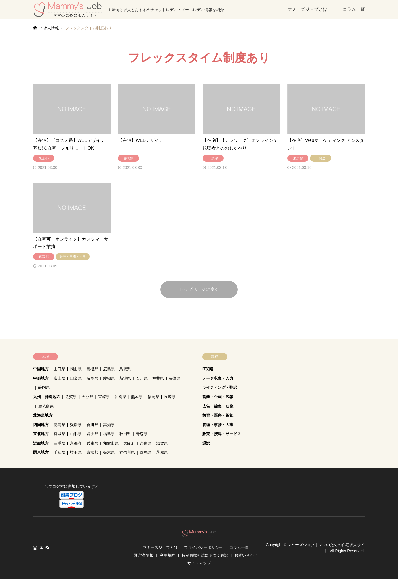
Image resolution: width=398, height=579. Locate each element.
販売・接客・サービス (221, 434)
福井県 (158, 378)
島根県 (92, 369)
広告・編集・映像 (217, 406)
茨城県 (162, 452)
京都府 (76, 443)
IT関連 (207, 369)
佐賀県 (71, 397)
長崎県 (170, 397)
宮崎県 (104, 397)
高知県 (109, 424)
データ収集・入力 (217, 378)
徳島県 (59, 424)
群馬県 (145, 452)
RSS (47, 547)
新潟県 (125, 378)
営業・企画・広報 (217, 397)
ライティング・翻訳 (219, 387)
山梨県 (76, 378)
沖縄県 (120, 397)
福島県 (109, 434)
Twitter (41, 547)
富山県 (59, 378)
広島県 (109, 369)
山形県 (76, 434)
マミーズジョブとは (307, 9)
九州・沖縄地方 (46, 397)
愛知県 (109, 378)
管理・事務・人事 (217, 424)
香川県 (92, 424)
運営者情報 (143, 555)
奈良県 (145, 443)
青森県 (142, 434)
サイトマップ (199, 563)
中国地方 (41, 369)
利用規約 (167, 555)
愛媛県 (76, 424)
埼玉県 (76, 452)
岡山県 (76, 369)
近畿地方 (41, 443)
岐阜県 (92, 378)
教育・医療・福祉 (217, 415)
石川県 (142, 378)
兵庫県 (92, 443)
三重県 (59, 443)
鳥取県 (125, 369)
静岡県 (44, 387)
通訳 (206, 443)
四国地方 (41, 424)
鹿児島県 (46, 406)
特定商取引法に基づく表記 (205, 555)
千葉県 (59, 452)
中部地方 (41, 378)
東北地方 (41, 434)
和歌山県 (111, 443)
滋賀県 (162, 443)
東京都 (92, 452)
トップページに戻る (199, 289)
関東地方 (41, 452)
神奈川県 (127, 452)
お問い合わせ (246, 555)
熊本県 (137, 397)
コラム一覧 (354, 9)
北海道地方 (43, 415)
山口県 (59, 369)
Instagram (35, 547)
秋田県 (125, 434)
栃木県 (109, 452)
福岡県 (153, 397)
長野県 (174, 378)
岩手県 (92, 434)
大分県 (87, 397)
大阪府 (129, 443)
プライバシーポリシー (203, 547)
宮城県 (59, 434)
